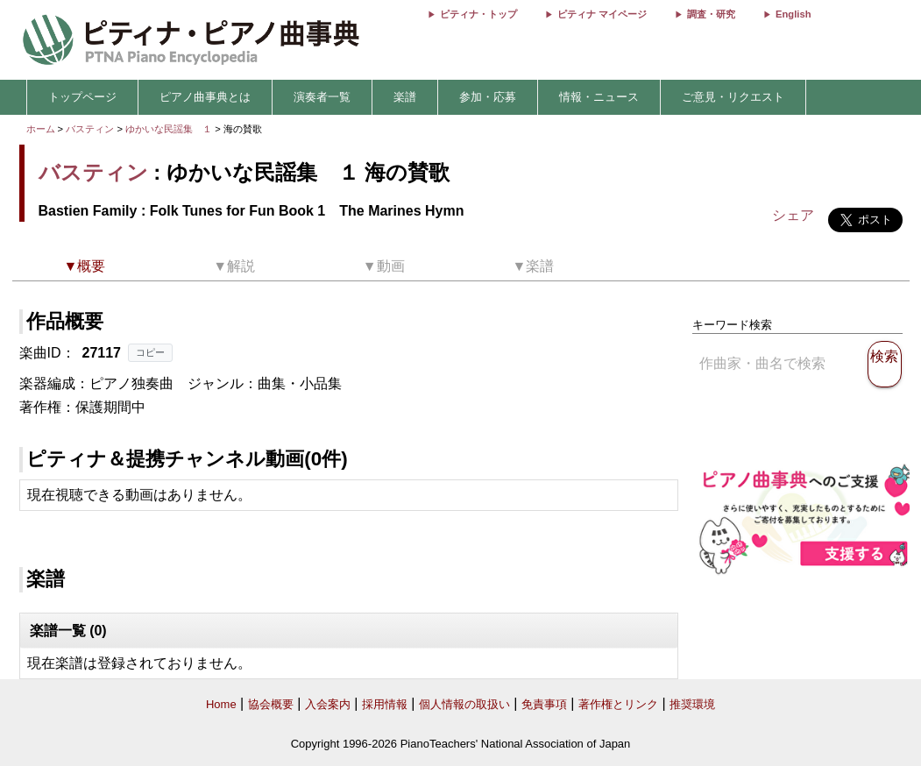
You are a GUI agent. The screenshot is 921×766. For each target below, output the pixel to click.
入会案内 (328, 704)
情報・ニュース (599, 96)
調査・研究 (711, 14)
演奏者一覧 (322, 96)
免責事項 (544, 704)
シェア (793, 215)
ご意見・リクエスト (733, 96)
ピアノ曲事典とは (205, 96)
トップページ (82, 96)
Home (221, 704)
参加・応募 (487, 96)
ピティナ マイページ (602, 14)
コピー (150, 352)
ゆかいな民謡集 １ (170, 129)
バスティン (90, 129)
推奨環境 (692, 704)
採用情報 (384, 704)
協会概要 (271, 704)
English (793, 14)
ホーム (40, 129)
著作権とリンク (618, 704)
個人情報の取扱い (464, 704)
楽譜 (404, 96)
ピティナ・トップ (478, 14)
